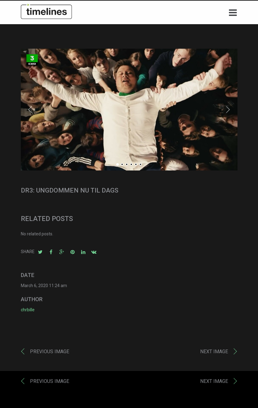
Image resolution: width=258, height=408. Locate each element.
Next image (214, 353)
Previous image (49, 353)
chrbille (28, 311)
